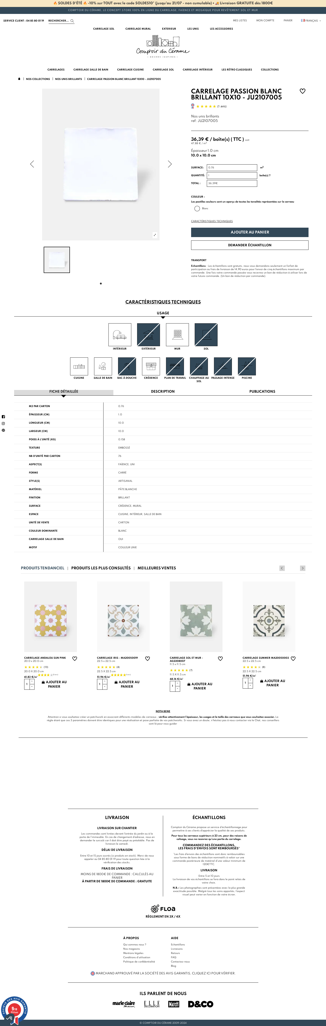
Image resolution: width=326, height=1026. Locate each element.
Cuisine (123, 514)
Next (302, 567)
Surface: (197, 167)
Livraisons (177, 948)
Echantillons (178, 944)
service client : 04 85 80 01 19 (23, 21)
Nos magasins (131, 948)
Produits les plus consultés (101, 568)
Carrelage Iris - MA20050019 (117, 657)
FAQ (173, 957)
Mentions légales (133, 952)
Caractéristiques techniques (212, 221)
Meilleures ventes (157, 568)
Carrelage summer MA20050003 (266, 657)
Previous (296, 567)
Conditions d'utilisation (136, 957)
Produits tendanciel (42, 568)
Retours (175, 952)
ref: (194, 121)
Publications (262, 391)
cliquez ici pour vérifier (213, 973)
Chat (257, 720)
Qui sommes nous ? (134, 944)
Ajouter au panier (250, 232)
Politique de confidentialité (139, 961)
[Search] (61, 21)
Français (311, 21)
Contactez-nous (180, 961)
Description (163, 391)
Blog (173, 965)
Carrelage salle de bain (46, 538)
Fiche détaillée (63, 391)
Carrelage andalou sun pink (45, 657)
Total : (196, 183)
